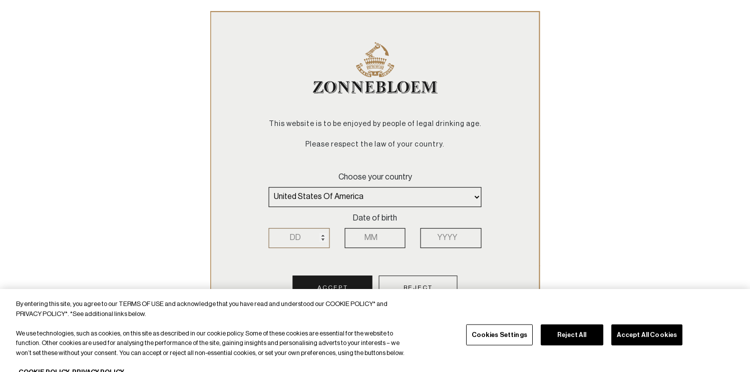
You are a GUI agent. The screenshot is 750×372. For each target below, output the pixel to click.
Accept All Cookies (647, 341)
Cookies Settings (499, 341)
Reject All (571, 341)
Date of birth (375, 218)
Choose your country (375, 177)
